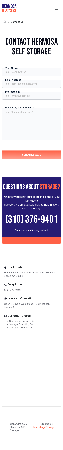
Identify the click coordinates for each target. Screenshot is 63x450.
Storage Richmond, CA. (21, 321)
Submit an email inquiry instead (31, 230)
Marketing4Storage (43, 427)
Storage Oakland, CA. (20, 327)
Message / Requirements (19, 107)
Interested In (12, 91)
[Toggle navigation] (56, 8)
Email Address (13, 79)
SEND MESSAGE (31, 154)
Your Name (11, 68)
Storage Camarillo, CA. (21, 324)
